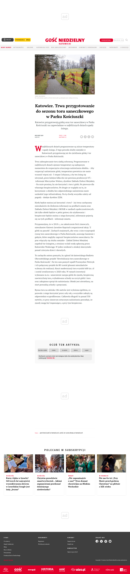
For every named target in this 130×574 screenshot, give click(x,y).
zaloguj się (119, 40)
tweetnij (89, 136)
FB (85, 136)
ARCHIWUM (73, 47)
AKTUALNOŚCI (18, 47)
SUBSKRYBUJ (106, 40)
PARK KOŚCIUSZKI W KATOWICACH (49, 433)
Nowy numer (6, 47)
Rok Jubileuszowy (58, 47)
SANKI (61, 433)
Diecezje (103, 47)
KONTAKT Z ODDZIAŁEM (88, 47)
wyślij (93, 136)
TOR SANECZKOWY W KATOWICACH (73, 433)
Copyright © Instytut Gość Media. (104, 560)
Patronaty (113, 47)
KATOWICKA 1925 (42, 47)
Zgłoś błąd (8, 560)
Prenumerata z (23, 40)
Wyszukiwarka (126, 40)
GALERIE (30, 47)
